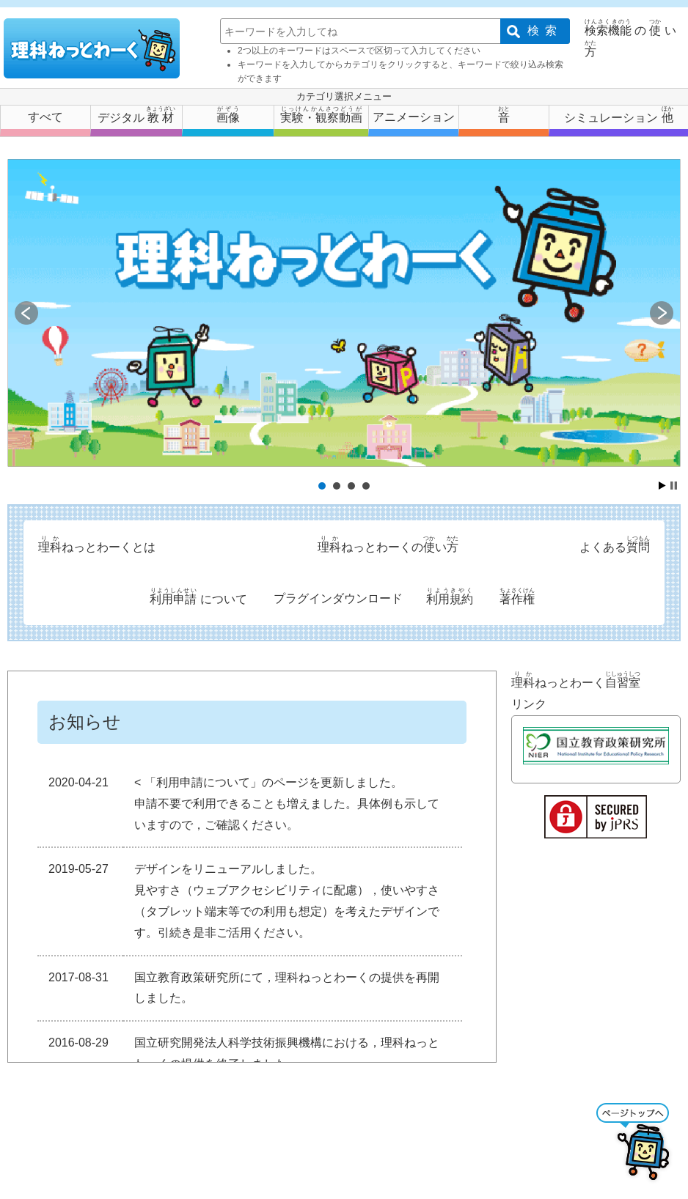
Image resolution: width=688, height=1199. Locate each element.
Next (661, 313)
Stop (673, 486)
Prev (26, 313)
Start (662, 486)
